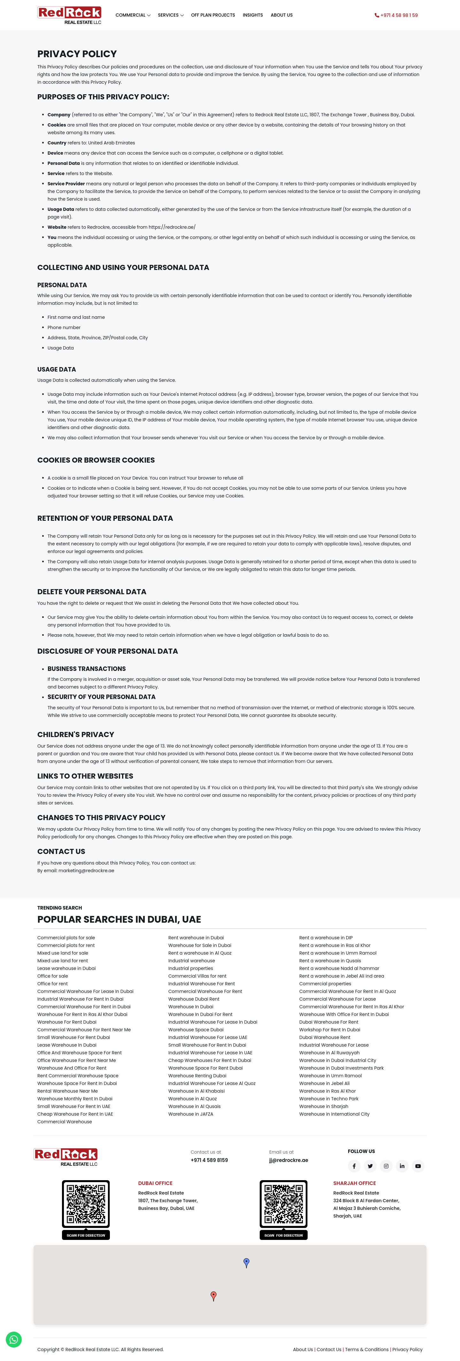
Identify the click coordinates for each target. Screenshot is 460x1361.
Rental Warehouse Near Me (67, 1091)
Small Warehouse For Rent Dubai (73, 1037)
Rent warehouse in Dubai (196, 937)
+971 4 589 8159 (209, 1160)
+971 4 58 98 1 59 (396, 15)
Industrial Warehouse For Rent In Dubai (80, 999)
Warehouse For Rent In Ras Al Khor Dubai (82, 1014)
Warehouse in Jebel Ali (324, 1083)
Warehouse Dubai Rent (193, 999)
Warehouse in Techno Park (328, 1099)
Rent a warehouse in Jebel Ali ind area (341, 976)
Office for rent (52, 983)
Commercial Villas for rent (197, 976)
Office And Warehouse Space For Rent (79, 1053)
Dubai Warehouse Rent (324, 1037)
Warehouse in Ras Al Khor (327, 1091)
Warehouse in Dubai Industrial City (337, 1060)
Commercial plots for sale (66, 937)
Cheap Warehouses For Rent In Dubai (209, 1060)
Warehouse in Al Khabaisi (196, 1091)
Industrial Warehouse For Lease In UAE (210, 1053)
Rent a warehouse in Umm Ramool (338, 953)
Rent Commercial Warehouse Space (78, 1076)
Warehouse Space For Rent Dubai (205, 1068)
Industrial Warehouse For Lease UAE (207, 1037)
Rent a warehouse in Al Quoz (200, 953)
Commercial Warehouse (64, 1122)
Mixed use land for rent (62, 960)
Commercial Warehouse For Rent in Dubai (84, 1006)
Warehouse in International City (334, 1114)
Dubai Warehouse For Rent (328, 1022)
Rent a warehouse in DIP (326, 937)
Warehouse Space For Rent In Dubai (77, 1083)
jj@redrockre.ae (288, 1160)
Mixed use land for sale (62, 953)
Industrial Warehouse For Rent (201, 983)
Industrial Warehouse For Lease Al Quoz (212, 1083)
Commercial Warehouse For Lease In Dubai (85, 991)
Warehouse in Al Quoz (192, 1099)
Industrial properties (190, 968)
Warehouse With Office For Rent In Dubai (344, 1014)
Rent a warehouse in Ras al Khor (335, 945)
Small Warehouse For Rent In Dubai (207, 1045)
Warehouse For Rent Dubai (66, 1022)
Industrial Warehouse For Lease (334, 1045)
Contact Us (329, 1349)
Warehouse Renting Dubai (197, 1076)
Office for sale (52, 976)
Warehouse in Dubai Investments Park (341, 1068)
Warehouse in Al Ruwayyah (329, 1053)
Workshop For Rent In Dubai (329, 1030)
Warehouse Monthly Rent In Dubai (74, 1099)
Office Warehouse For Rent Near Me (76, 1060)
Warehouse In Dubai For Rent (200, 1014)
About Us (303, 1349)
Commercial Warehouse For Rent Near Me (84, 1030)
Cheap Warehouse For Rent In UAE (75, 1114)
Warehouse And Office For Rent (71, 1068)
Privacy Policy (407, 1349)
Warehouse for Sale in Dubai (199, 945)
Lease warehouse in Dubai (66, 968)
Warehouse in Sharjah (324, 1106)
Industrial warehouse (191, 960)
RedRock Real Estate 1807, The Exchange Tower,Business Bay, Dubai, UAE (168, 1200)
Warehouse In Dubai (190, 1006)
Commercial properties (325, 983)
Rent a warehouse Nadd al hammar (339, 968)
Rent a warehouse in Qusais (330, 960)
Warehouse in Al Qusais (194, 1106)
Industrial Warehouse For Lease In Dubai (212, 1022)
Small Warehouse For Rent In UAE (74, 1106)
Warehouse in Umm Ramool (330, 1076)
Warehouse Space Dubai (196, 1030)
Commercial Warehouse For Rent (205, 991)
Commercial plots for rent (66, 945)
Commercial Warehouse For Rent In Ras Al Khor (351, 1006)
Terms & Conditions (366, 1349)
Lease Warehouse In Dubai (66, 1045)
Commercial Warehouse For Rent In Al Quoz (347, 991)
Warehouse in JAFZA (190, 1114)
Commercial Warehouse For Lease (337, 999)
